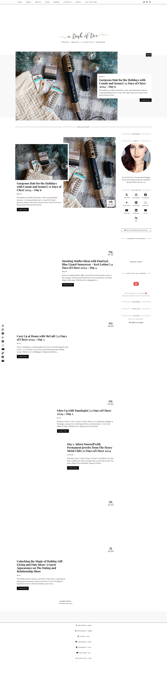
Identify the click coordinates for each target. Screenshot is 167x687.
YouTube (83, 653)
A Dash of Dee (26, 684)
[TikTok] (144, 2)
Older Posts (65, 601)
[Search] (150, 2)
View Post (145, 101)
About (28, 2)
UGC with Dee (91, 2)
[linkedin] (136, 211)
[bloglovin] (126, 204)
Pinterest (83, 647)
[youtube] (126, 211)
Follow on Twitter (136, 323)
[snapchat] (145, 204)
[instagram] (136, 196)
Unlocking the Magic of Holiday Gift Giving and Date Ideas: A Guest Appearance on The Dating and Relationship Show (39, 566)
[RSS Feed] (147, 2)
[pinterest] (136, 204)
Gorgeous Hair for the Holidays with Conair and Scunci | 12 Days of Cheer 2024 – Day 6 (122, 83)
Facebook (84, 642)
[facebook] (145, 196)
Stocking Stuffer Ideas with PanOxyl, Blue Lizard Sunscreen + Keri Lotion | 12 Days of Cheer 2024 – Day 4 (87, 264)
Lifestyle (67, 2)
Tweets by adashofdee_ (136, 319)
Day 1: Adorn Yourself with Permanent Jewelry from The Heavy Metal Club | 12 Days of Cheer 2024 (89, 447)
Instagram (83, 631)
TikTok (84, 636)
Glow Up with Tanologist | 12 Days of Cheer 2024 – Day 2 (84, 412)
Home (19, 2)
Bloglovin (83, 658)
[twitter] (126, 196)
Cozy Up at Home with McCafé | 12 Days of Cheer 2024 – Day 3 (42, 338)
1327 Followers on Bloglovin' (136, 230)
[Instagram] (10, 671)
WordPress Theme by (141, 684)
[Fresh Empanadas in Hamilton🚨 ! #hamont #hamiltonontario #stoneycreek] (136, 284)
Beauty (38, 2)
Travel (78, 2)
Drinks (57, 2)
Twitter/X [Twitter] (83, 625)
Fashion (70, 455)
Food (47, 2)
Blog (19, 343)
